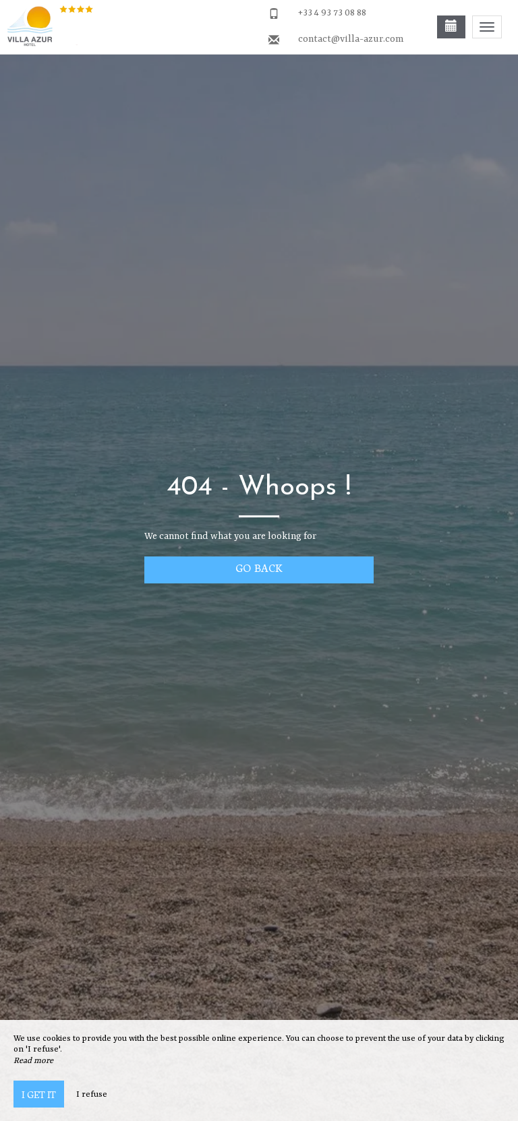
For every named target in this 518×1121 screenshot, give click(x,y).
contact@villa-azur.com (350, 39)
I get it (39, 1094)
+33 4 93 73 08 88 (332, 12)
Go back (259, 567)
